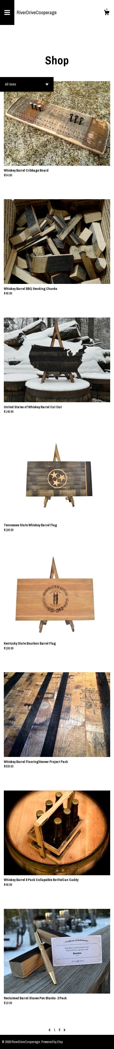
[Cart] (106, 13)
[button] (27, 84)
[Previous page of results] (50, 1029)
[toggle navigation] (7, 12)
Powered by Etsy (52, 1042)
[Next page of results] (64, 1029)
